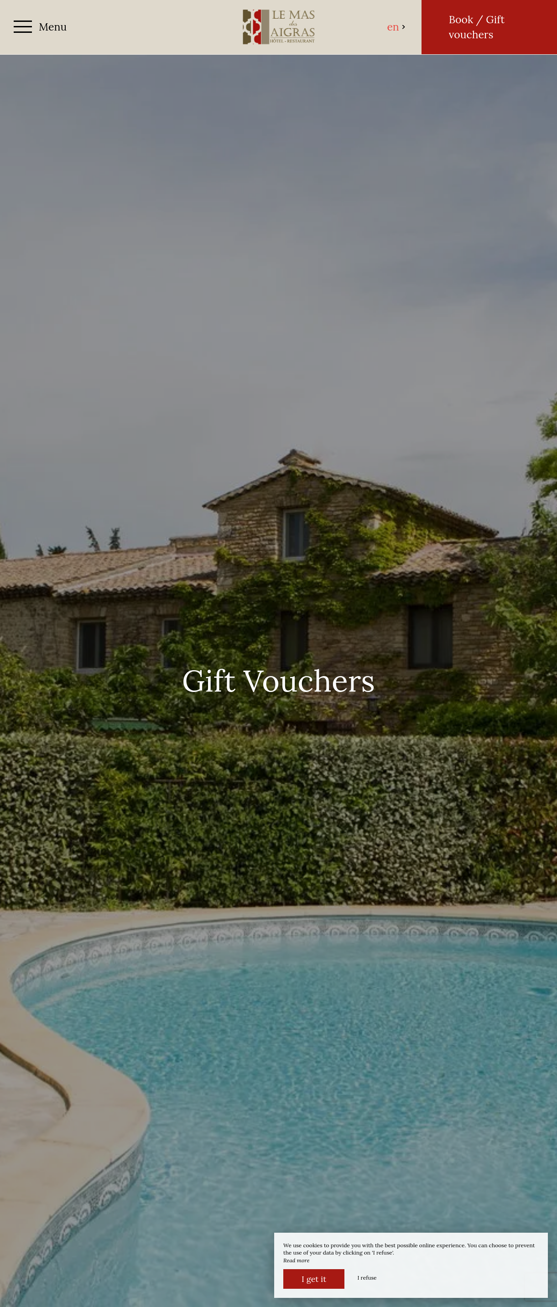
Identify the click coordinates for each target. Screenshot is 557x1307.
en (396, 26)
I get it (314, 1279)
